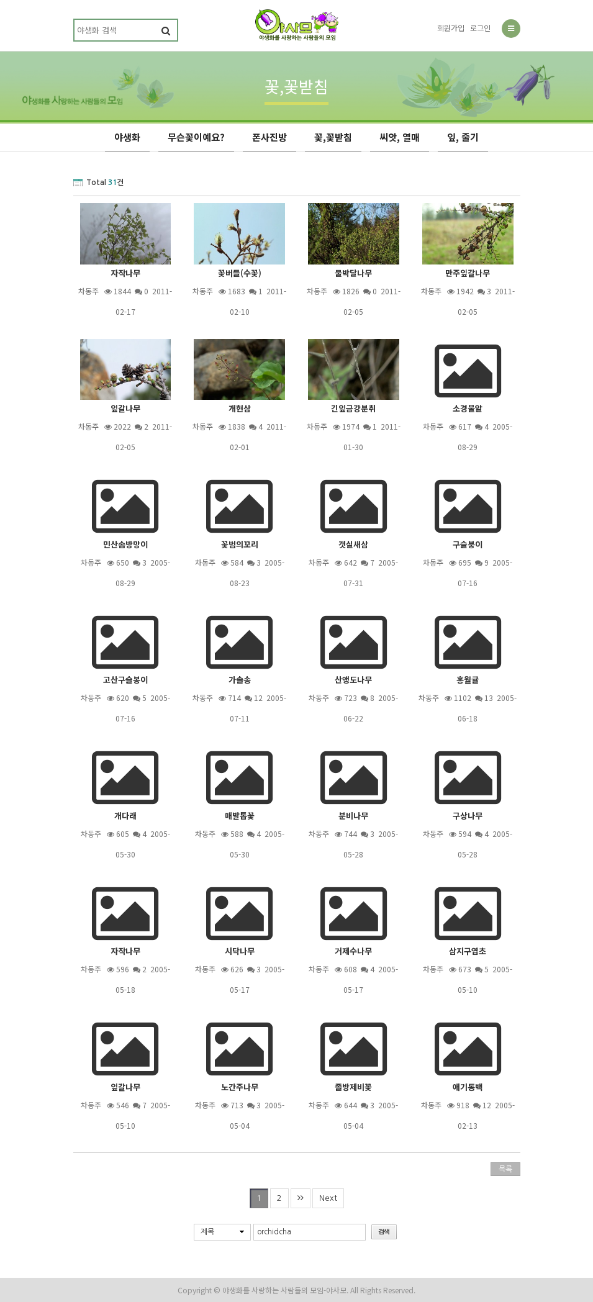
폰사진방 (269, 136)
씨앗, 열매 (399, 136)
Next (328, 1198)
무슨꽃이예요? (196, 136)
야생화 (127, 136)
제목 (207, 1232)
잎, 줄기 (463, 136)
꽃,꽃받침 (333, 136)
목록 (505, 1169)
